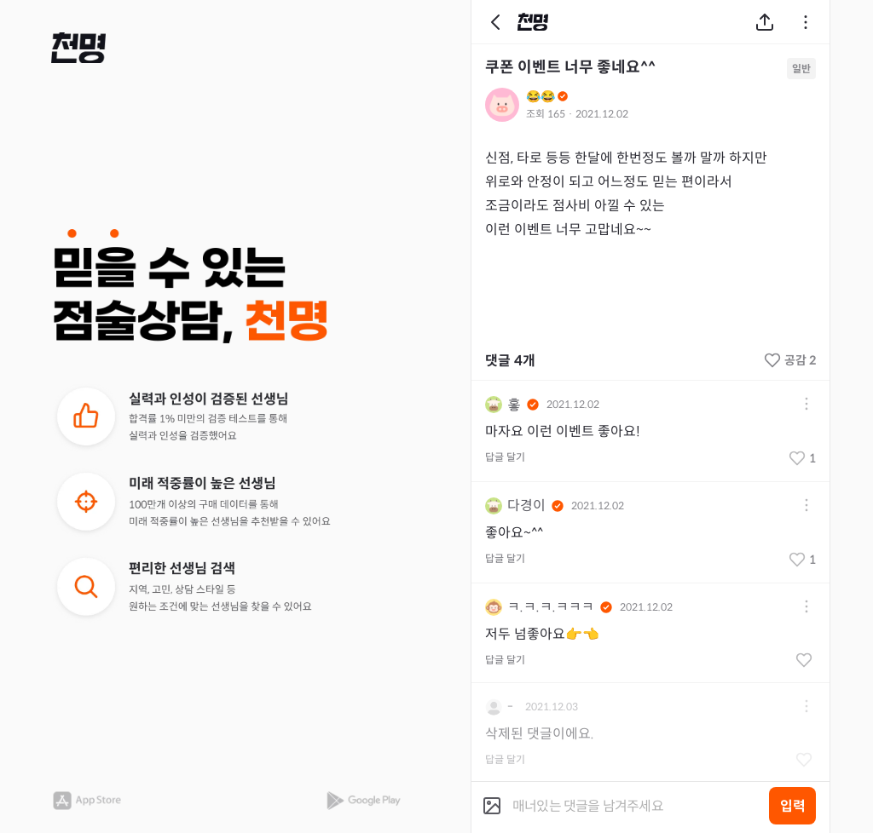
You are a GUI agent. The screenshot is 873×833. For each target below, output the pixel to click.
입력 (793, 806)
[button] (78, 47)
